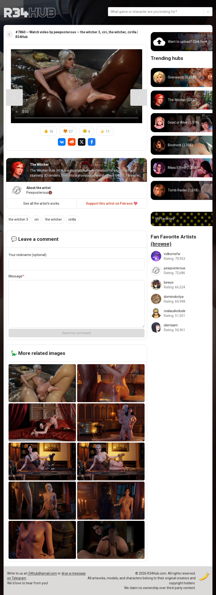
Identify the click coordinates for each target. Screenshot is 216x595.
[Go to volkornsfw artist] (181, 256)
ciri (36, 219)
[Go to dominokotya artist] (181, 299)
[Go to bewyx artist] (181, 284)
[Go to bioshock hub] (181, 145)
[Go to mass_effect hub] (181, 167)
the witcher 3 (18, 219)
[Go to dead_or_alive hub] (181, 122)
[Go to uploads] (181, 41)
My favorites (164, 219)
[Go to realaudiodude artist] (181, 313)
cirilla (72, 219)
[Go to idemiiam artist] (181, 327)
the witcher (53, 219)
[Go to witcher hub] (181, 100)
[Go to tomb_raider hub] (181, 190)
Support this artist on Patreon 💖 (111, 203)
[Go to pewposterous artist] (181, 270)
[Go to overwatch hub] (181, 77)
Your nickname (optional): (28, 255)
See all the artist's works (41, 203)
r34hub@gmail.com (42, 573)
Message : (17, 276)
